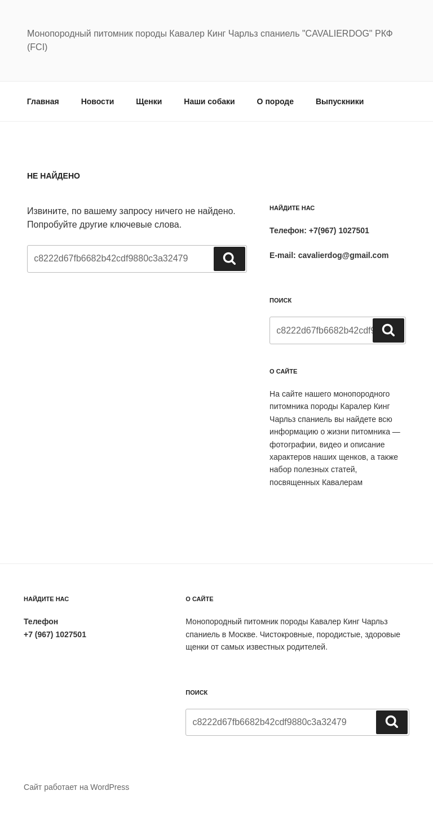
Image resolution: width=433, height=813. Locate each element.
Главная (43, 101)
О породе (275, 101)
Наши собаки (209, 101)
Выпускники (340, 101)
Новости (97, 101)
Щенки (149, 101)
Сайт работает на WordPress (76, 787)
